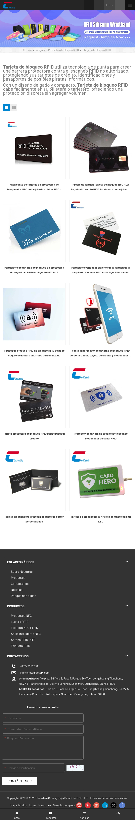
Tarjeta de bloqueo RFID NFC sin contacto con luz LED (101, 519)
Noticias (16, 589)
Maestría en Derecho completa (56, 805)
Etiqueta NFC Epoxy (24, 627)
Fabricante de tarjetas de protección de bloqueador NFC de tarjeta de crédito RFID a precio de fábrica (34, 187)
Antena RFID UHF (23, 639)
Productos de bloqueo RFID (63, 50)
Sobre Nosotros (22, 571)
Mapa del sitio (18, 805)
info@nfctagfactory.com (34, 672)
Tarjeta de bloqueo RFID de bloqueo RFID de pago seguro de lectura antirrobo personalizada (34, 353)
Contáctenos (20, 583)
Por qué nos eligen (23, 595)
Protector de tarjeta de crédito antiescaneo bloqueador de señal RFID (101, 436)
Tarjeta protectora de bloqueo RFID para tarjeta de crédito (34, 436)
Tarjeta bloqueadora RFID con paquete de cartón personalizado (34, 519)
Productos (18, 577)
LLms (32, 805)
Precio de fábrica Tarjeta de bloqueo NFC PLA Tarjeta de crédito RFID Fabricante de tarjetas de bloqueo (101, 187)
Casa (27, 50)
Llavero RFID (19, 621)
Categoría (40, 50)
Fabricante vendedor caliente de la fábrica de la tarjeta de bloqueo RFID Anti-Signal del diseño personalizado (100, 270)
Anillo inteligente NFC (26, 633)
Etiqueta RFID (20, 646)
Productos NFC (21, 615)
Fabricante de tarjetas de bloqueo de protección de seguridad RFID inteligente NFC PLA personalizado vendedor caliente (34, 270)
